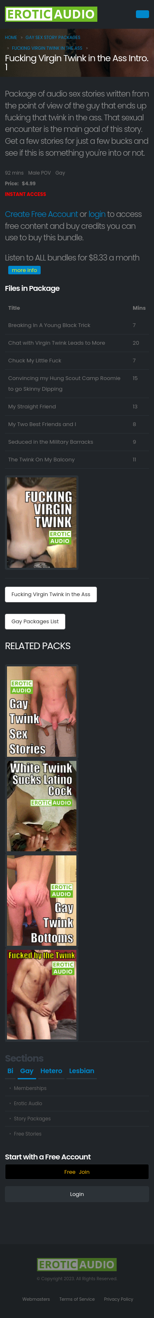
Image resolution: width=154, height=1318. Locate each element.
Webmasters (36, 1299)
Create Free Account (41, 214)
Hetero (51, 1071)
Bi (10, 1071)
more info (24, 270)
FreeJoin (77, 1171)
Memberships (30, 1088)
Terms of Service (76, 1299)
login (96, 214)
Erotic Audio (28, 1103)
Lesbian (81, 1071)
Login (77, 1194)
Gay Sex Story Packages (52, 38)
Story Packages (32, 1118)
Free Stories (27, 1134)
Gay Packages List (35, 621)
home (11, 38)
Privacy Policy (118, 1299)
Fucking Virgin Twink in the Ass (47, 48)
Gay (26, 1071)
